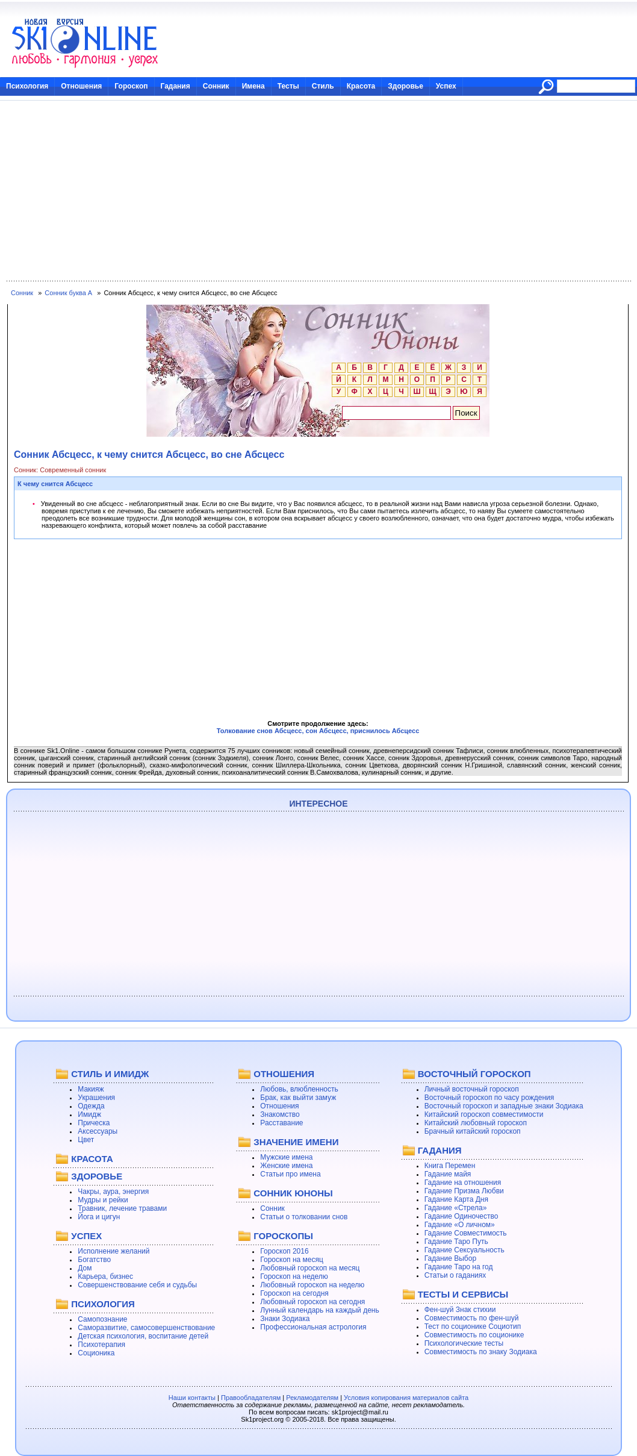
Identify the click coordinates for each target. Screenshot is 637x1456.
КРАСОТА (92, 1159)
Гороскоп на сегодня (294, 1293)
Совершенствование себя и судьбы (137, 1285)
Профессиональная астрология (313, 1327)
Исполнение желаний (113, 1251)
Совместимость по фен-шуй (471, 1318)
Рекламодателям (312, 1397)
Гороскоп (131, 86)
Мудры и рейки (103, 1200)
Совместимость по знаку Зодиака (480, 1352)
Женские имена (286, 1165)
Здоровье (405, 86)
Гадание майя (447, 1174)
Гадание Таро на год (458, 1267)
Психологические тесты (464, 1343)
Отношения (81, 86)
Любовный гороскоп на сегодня (312, 1302)
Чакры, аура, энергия (113, 1191)
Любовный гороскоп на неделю (312, 1285)
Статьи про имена (290, 1174)
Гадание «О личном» (459, 1224)
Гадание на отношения (462, 1182)
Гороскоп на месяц (291, 1259)
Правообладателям (251, 1397)
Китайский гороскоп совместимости (484, 1114)
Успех (446, 86)
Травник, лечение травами (122, 1208)
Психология (27, 86)
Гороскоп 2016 (284, 1251)
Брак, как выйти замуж (298, 1097)
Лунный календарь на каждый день (319, 1310)
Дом (85, 1268)
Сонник (216, 86)
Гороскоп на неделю (294, 1276)
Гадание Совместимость (465, 1233)
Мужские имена (286, 1157)
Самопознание (102, 1319)
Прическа (94, 1123)
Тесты (288, 86)
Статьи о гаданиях (455, 1275)
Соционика (96, 1353)
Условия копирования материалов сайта (406, 1397)
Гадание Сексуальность (464, 1250)
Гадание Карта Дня (456, 1199)
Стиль (323, 86)
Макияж (91, 1089)
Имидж (89, 1114)
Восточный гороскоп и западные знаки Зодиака (503, 1106)
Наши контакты (192, 1397)
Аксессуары (97, 1131)
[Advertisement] (318, 191)
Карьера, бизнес (105, 1276)
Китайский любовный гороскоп (475, 1123)
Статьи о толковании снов (303, 1217)
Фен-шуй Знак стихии (460, 1309)
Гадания (175, 86)
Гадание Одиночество (461, 1216)
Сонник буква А (68, 292)
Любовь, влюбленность (299, 1089)
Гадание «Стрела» (455, 1208)
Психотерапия (101, 1344)
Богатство (94, 1259)
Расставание (281, 1123)
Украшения (96, 1097)
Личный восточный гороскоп (471, 1089)
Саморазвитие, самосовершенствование (146, 1327)
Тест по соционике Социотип (472, 1326)
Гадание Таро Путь (456, 1241)
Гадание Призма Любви (464, 1191)
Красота (361, 86)
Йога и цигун (99, 1217)
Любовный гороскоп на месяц (309, 1268)
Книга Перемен (450, 1165)
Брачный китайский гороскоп (472, 1131)
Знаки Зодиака (284, 1318)
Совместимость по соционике (474, 1335)
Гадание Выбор (450, 1258)
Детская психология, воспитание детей (143, 1336)
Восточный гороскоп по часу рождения (489, 1097)
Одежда (91, 1106)
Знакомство (279, 1114)
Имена (253, 86)
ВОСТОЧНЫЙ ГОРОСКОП (474, 1074)
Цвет (86, 1140)
